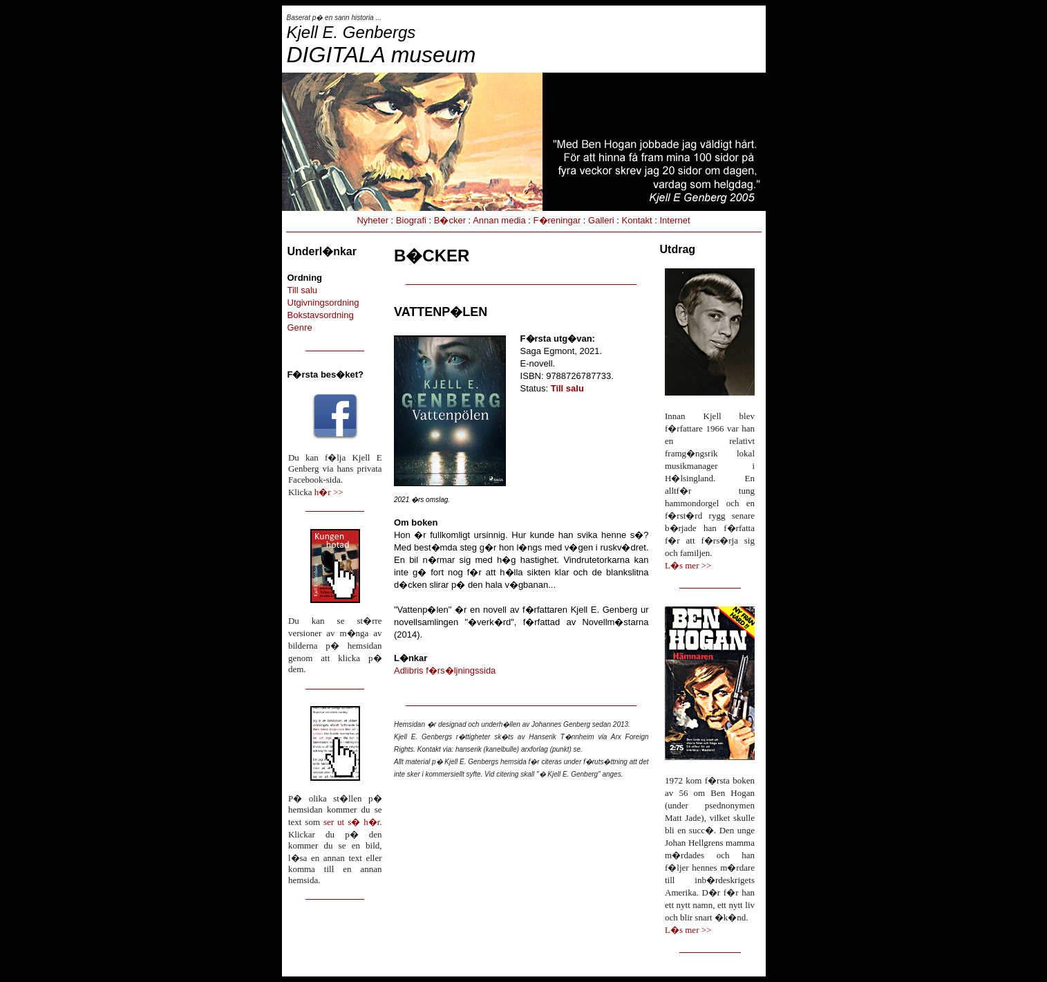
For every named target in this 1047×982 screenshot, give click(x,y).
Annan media (499, 220)
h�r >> (328, 492)
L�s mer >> (688, 565)
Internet (674, 220)
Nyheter (372, 220)
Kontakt (637, 220)
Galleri (601, 220)
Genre (299, 327)
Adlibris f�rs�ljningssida (445, 670)
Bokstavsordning (320, 315)
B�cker (450, 220)
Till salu (302, 290)
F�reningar (557, 220)
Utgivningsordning (323, 302)
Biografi (411, 220)
